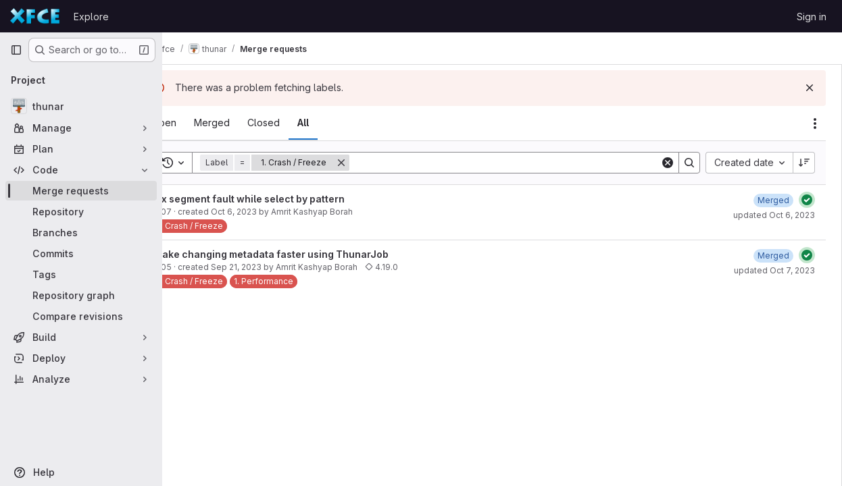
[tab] (199, 123)
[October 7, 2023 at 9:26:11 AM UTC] (773, 255)
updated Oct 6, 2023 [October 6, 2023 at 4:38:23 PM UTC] (774, 215)
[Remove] (377, 163)
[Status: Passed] (807, 200)
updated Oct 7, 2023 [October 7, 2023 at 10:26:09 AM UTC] (774, 270)
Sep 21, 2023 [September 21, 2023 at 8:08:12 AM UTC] (272, 267)
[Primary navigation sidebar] (16, 50)
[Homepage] (35, 16)
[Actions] (815, 123)
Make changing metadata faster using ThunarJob (306, 254)
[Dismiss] (809, 88)
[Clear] (668, 163)
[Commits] (81, 253)
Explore (91, 16)
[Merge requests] (81, 190)
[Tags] (81, 274)
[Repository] (81, 211)
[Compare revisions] (81, 316)
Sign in (811, 16)
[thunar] (81, 106)
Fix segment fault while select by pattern (284, 199)
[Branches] (81, 232)
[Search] (523, 163)
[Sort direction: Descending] (804, 162)
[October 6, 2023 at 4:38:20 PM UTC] (773, 200)
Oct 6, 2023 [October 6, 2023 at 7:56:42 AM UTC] (270, 212)
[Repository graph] (81, 295)
